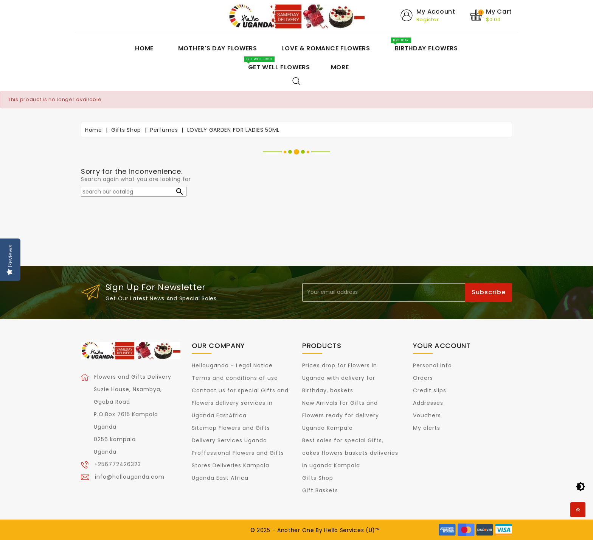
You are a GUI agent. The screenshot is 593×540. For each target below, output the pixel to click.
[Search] (133, 192)
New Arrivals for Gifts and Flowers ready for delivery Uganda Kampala (340, 415)
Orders (423, 378)
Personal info (432, 365)
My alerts (426, 428)
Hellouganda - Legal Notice (232, 365)
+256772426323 (117, 464)
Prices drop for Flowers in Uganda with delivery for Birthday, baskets (339, 378)
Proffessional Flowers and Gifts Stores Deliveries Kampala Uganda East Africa (238, 465)
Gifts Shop (317, 478)
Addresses (428, 403)
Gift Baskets (320, 490)
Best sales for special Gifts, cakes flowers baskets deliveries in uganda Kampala (350, 453)
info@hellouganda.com (130, 476)
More (340, 67)
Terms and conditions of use (235, 378)
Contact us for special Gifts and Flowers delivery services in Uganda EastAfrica (240, 403)
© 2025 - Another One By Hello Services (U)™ (315, 530)
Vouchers (427, 415)
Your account (442, 345)
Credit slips (429, 390)
